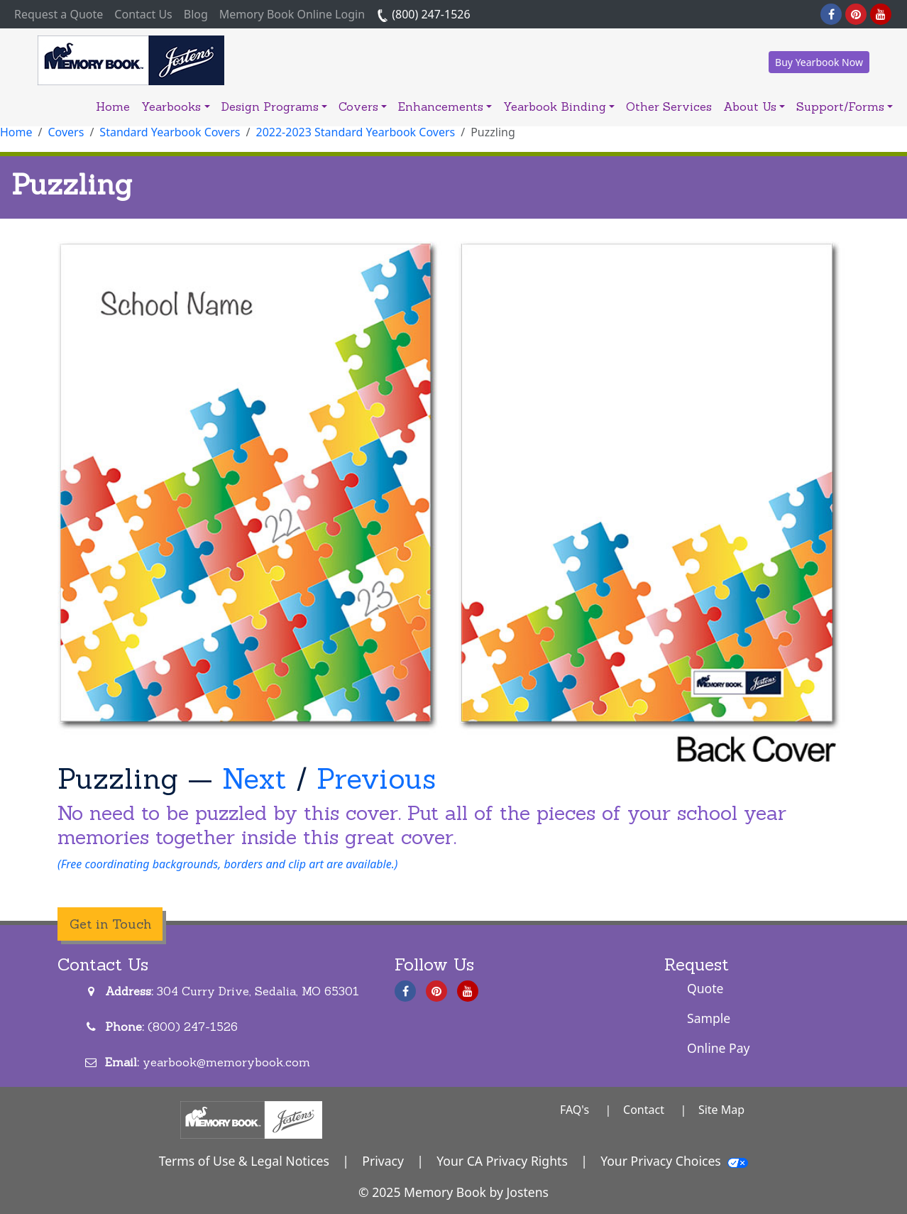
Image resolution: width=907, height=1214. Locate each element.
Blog (196, 14)
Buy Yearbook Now (819, 62)
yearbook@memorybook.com (226, 1062)
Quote (705, 988)
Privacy (383, 1160)
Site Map (721, 1109)
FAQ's (574, 1109)
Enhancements (445, 106)
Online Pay (718, 1047)
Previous (376, 778)
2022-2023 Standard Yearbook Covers (356, 132)
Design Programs (274, 106)
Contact (643, 1109)
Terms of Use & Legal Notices (244, 1160)
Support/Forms (844, 106)
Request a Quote (61, 13)
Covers (363, 106)
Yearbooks (175, 106)
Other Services (669, 106)
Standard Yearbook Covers (169, 132)
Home (113, 106)
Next (254, 778)
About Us (754, 106)
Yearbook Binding (559, 106)
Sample (708, 1018)
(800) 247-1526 (423, 14)
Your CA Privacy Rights (502, 1160)
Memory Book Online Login (292, 14)
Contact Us (143, 14)
